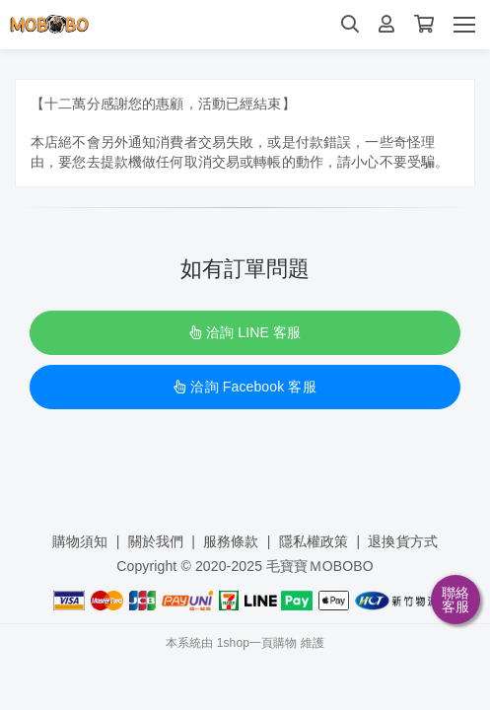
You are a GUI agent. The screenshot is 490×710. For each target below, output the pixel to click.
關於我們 (156, 541)
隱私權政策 (314, 541)
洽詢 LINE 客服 (245, 332)
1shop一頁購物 (257, 643)
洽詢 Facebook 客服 (244, 386)
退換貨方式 (403, 541)
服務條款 (231, 541)
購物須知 (80, 541)
